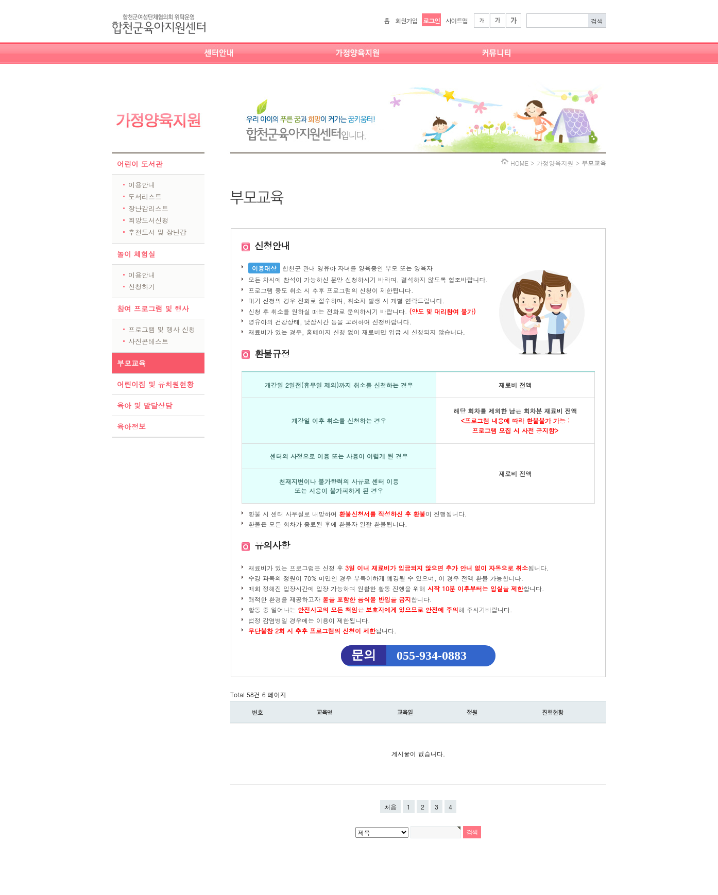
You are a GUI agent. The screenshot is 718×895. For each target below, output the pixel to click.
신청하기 (141, 286)
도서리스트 (145, 196)
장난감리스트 (148, 208)
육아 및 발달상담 (144, 405)
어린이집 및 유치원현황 (155, 384)
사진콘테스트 (148, 341)
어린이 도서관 (140, 164)
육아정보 (131, 426)
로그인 (431, 20)
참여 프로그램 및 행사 (153, 308)
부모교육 (131, 363)
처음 (390, 806)
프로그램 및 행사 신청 (161, 329)
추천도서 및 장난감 (157, 232)
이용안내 (141, 185)
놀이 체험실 (136, 254)
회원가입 (406, 20)
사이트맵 (457, 20)
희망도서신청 (148, 220)
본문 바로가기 (0, 0)
